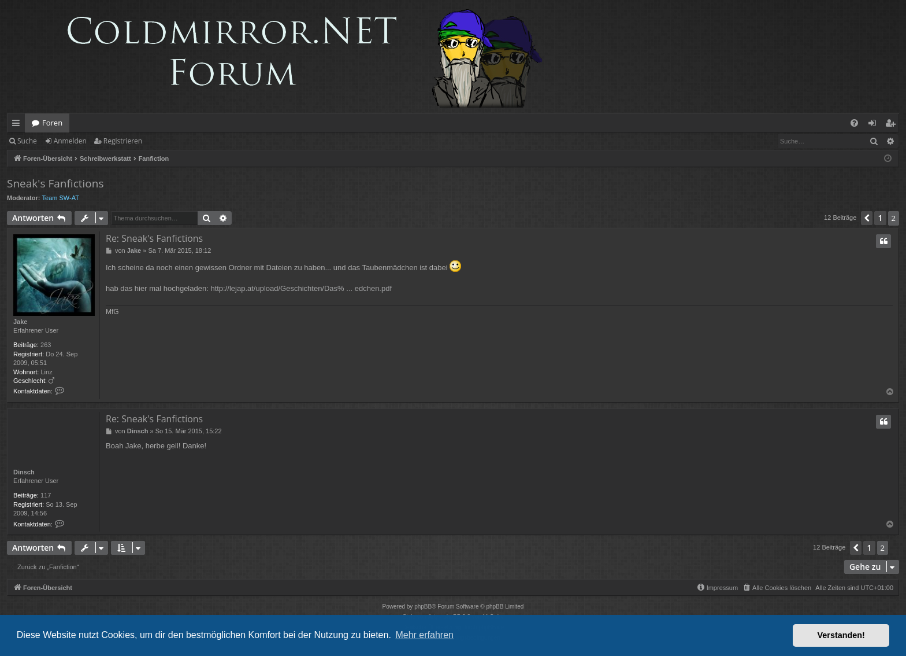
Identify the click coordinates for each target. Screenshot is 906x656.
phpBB (423, 606)
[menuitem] (854, 122)
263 (45, 344)
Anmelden (70, 141)
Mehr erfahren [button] (424, 635)
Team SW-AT (60, 197)
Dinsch (24, 472)
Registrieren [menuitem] (892, 124)
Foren (52, 122)
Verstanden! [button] (841, 635)
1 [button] (880, 217)
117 (45, 495)
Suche (27, 141)
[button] (866, 218)
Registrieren (122, 141)
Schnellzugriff (18, 124)
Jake (20, 321)
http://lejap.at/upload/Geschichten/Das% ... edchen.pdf (301, 288)
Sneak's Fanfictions (55, 183)
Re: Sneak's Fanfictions (154, 238)
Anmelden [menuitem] (875, 124)
